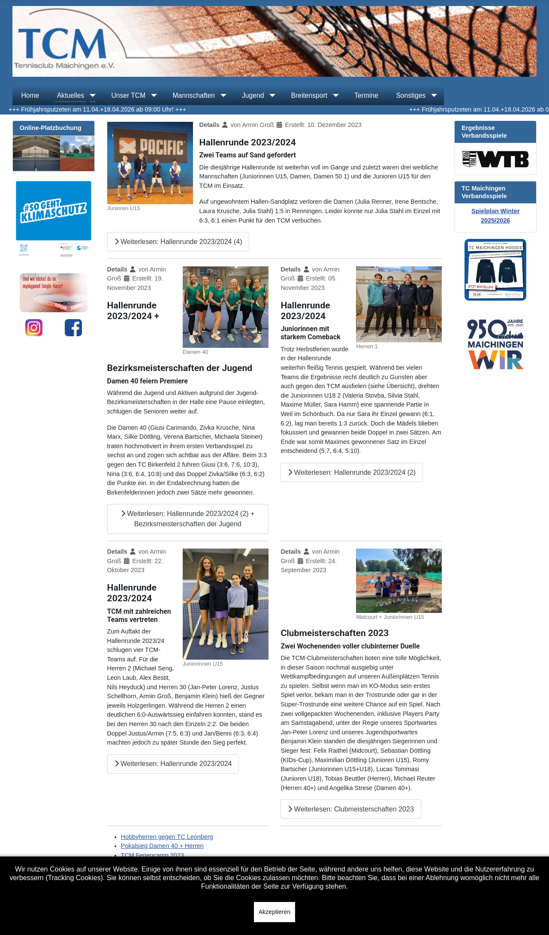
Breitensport (309, 95)
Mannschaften (193, 95)
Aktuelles (70, 95)
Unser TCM (128, 95)
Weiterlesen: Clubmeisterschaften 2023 (350, 809)
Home (30, 95)
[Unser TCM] (152, 95)
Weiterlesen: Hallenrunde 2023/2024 (173, 763)
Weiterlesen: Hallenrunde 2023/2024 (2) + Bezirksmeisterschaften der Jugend (188, 519)
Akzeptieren (274, 911)
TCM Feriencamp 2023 (152, 855)
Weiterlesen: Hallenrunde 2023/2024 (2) (352, 472)
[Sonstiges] (432, 95)
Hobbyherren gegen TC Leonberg (167, 836)
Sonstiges (410, 95)
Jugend (253, 95)
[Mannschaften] (221, 95)
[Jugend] (270, 95)
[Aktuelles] (91, 95)
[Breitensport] (334, 95)
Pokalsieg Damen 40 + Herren (162, 845)
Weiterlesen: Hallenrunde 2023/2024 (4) (178, 241)
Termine (366, 95)
